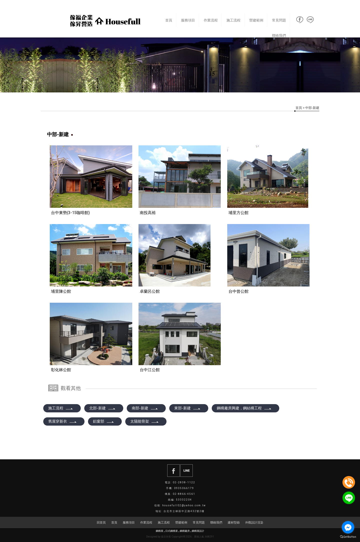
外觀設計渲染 (254, 522)
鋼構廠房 (185, 531)
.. (193, 536)
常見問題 (279, 20)
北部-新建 (102, 408)
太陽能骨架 (144, 421)
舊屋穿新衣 (62, 421)
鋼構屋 (159, 531)
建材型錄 (234, 522)
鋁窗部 (103, 421)
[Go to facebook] (348, 527)
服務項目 (188, 20)
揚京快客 (166, 536)
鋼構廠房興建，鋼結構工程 (244, 408)
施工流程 (233, 20)
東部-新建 (187, 408)
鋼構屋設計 (198, 531)
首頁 (168, 20)
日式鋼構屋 (171, 531)
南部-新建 (145, 408)
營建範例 (256, 20)
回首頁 (101, 522)
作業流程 (211, 20)
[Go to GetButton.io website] (348, 537)
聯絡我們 (279, 35)
